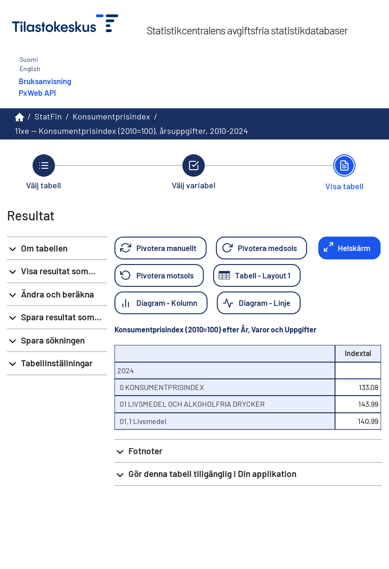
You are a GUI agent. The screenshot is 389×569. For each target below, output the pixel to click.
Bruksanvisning (45, 81)
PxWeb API (37, 92)
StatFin (48, 116)
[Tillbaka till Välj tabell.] (43, 172)
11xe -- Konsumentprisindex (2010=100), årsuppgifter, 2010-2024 (131, 131)
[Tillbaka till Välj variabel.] (193, 172)
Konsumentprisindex (111, 116)
